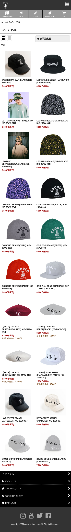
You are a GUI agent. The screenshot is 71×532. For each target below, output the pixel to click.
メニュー (67, 4)
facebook (48, 516)
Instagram (23, 516)
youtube (31, 516)
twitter (40, 516)
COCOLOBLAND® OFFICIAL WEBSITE (5, 6)
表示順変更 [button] (44, 38)
